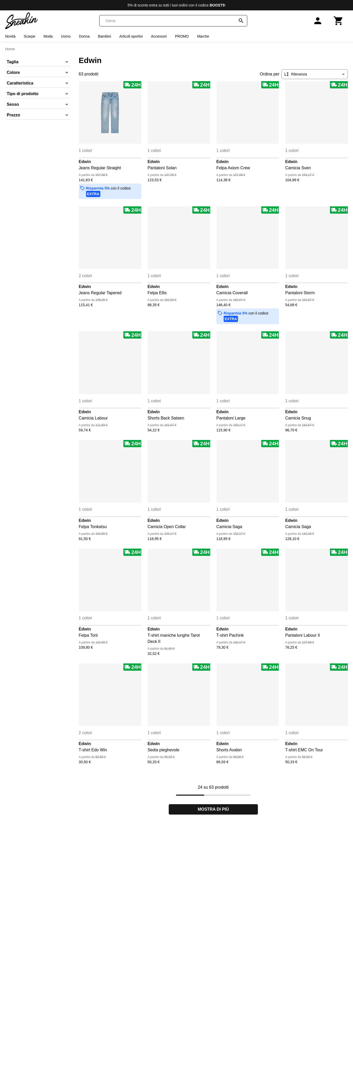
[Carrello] (338, 21)
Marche (203, 36)
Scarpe (29, 36)
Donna (84, 36)
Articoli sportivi (131, 36)
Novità (10, 36)
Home (10, 49)
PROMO (182, 36)
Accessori (159, 36)
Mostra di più (213, 809)
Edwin (85, 161)
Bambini (104, 36)
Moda (48, 36)
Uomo (65, 36)
